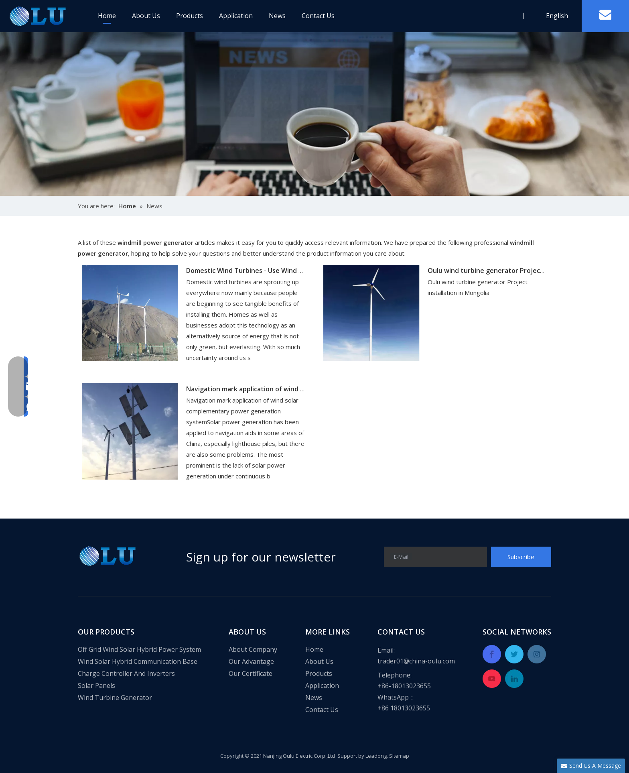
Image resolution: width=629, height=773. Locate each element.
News (277, 15)
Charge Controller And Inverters (126, 673)
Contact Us (318, 15)
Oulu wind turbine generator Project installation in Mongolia (522, 270)
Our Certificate (250, 673)
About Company (253, 649)
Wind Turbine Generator (115, 697)
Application (236, 15)
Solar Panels (96, 685)
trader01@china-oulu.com (416, 661)
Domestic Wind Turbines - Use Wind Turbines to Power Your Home (290, 270)
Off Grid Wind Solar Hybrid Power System (139, 649)
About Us (146, 15)
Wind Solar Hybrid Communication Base (137, 661)
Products (189, 15)
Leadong (376, 755)
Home (107, 15)
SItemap (399, 755)
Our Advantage (251, 661)
